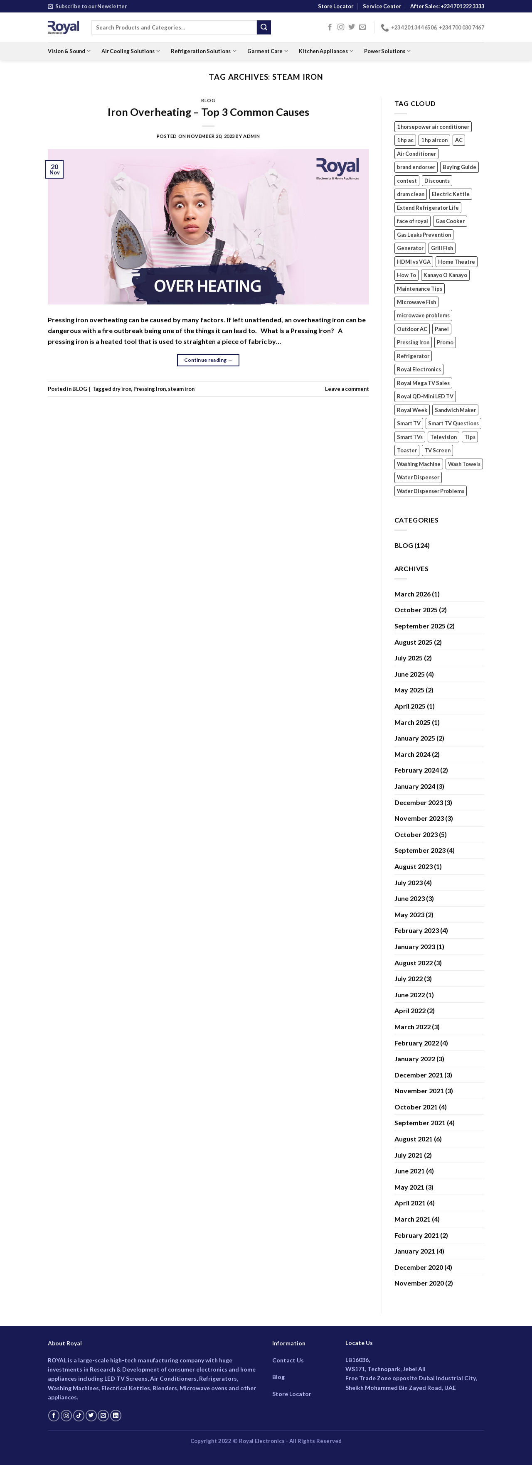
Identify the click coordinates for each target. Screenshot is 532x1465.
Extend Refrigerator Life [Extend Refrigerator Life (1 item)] (428, 207)
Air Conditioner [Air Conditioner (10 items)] (416, 153)
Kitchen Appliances (326, 51)
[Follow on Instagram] (340, 27)
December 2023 (418, 802)
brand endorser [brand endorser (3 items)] (416, 167)
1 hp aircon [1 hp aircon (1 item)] (434, 140)
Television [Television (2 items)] (443, 437)
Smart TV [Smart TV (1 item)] (409, 423)
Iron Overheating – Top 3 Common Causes (208, 112)
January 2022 (414, 1059)
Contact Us (288, 1360)
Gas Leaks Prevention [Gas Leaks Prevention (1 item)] (424, 234)
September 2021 (420, 1122)
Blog (278, 1376)
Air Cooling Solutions (130, 51)
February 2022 (416, 1043)
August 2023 (413, 866)
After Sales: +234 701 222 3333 (447, 6)
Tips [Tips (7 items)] (469, 437)
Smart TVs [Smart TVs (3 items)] (410, 437)
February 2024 (416, 770)
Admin (251, 136)
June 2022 (409, 995)
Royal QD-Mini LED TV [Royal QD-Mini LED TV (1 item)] (425, 396)
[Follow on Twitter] (351, 27)
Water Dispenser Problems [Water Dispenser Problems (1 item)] (430, 491)
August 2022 (413, 963)
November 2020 (419, 1283)
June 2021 (409, 1171)
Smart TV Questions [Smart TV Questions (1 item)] (453, 423)
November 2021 (419, 1090)
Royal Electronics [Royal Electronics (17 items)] (419, 369)
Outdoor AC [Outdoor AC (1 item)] (412, 329)
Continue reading (208, 360)
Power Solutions (387, 51)
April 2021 (410, 1203)
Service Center (382, 6)
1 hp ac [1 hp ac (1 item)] (405, 140)
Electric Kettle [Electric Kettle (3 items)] (451, 194)
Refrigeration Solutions (203, 51)
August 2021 (413, 1139)
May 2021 (409, 1187)
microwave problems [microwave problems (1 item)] (423, 315)
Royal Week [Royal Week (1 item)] (412, 410)
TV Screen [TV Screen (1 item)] (437, 450)
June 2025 (409, 674)
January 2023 (414, 946)
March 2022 (412, 1027)
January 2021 (414, 1251)
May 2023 (409, 914)
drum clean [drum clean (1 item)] (410, 194)
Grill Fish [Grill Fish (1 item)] (442, 248)
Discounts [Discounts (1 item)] (437, 180)
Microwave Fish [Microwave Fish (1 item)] (416, 302)
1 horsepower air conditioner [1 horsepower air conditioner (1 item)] (433, 126)
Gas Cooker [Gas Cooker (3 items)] (450, 221)
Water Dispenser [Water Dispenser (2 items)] (418, 477)
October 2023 (416, 834)
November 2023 (419, 818)
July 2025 (408, 658)
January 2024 (414, 786)
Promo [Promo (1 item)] (445, 342)
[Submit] (264, 27)
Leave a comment (347, 388)
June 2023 (409, 898)
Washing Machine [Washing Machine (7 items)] (419, 464)
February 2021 (416, 1235)
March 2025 (412, 722)
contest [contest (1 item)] (407, 180)
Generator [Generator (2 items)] (410, 248)
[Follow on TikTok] (78, 1415)
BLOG (208, 100)
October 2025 (416, 609)
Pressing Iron (149, 388)
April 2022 (410, 1010)
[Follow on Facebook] (330, 27)
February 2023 (416, 930)
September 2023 (420, 850)
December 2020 (418, 1267)
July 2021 (408, 1155)
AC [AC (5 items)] (459, 140)
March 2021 (412, 1219)
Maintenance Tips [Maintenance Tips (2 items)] (419, 288)
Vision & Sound (69, 51)
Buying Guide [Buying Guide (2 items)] (459, 167)
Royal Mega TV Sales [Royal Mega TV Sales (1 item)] (423, 383)
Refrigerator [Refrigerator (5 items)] (413, 356)
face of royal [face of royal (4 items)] (412, 221)
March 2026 (412, 594)
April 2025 (410, 706)
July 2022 (408, 978)
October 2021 (416, 1107)
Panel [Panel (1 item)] (442, 329)
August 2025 (413, 642)
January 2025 (414, 738)
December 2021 (418, 1075)
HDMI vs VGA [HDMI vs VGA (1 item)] (414, 261)
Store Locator (335, 6)
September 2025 (420, 626)
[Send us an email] (362, 27)
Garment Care (267, 51)
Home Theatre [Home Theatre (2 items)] (456, 261)
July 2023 (408, 882)
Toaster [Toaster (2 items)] (407, 450)
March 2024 (412, 754)
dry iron (121, 388)
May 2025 (409, 690)
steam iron (181, 388)
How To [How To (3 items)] (406, 275)
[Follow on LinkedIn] (115, 1415)
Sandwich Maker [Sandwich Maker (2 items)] (455, 410)
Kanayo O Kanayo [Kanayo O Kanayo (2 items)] (445, 275)
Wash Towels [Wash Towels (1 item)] (464, 464)
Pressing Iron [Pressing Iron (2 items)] (413, 342)
